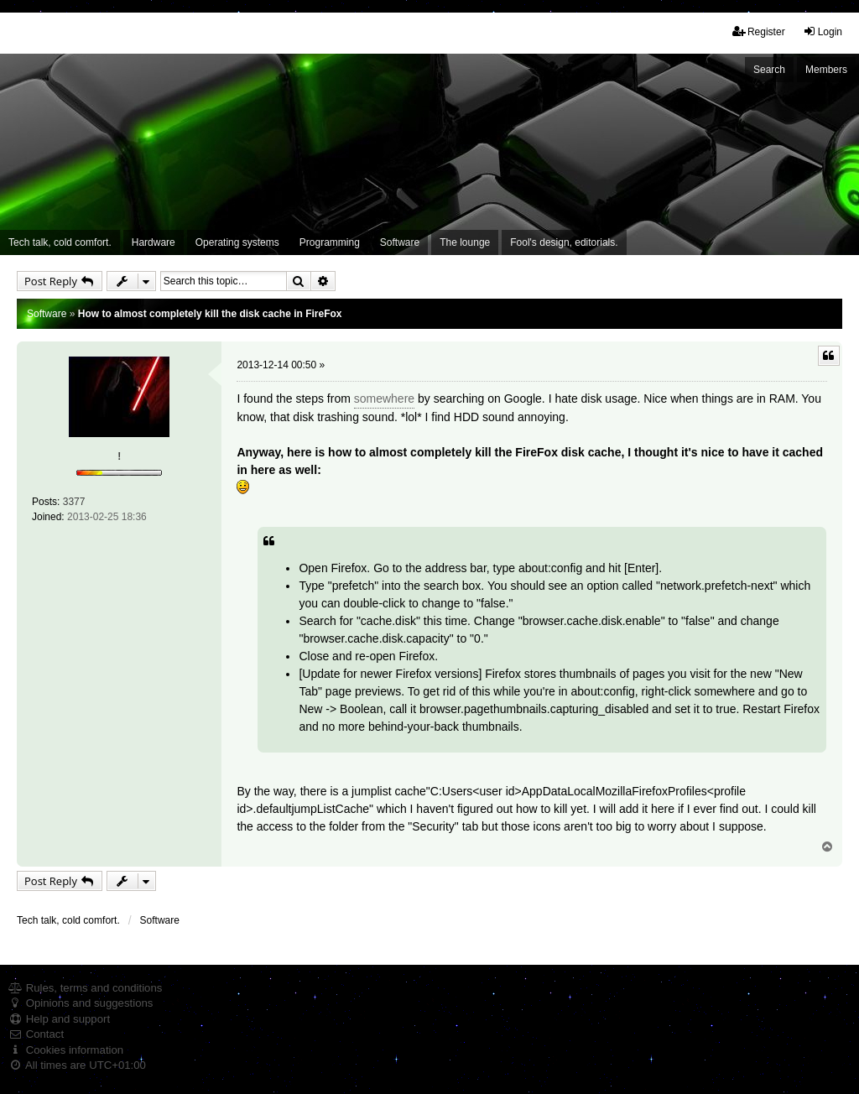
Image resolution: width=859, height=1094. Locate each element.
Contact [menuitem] (36, 1034)
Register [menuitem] (758, 31)
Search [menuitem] (769, 70)
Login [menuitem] (822, 31)
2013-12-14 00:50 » (281, 365)
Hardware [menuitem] (153, 242)
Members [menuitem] (826, 70)
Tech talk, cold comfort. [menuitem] (60, 242)
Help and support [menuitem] (59, 1019)
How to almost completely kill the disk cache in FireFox (210, 314)
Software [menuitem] (399, 242)
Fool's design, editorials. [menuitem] (563, 242)
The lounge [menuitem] (465, 242)
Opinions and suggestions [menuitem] (80, 1003)
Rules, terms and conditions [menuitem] (85, 988)
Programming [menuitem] (329, 242)
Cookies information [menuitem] (65, 1050)
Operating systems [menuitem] (237, 242)
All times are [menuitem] (77, 1065)
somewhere (384, 398)
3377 (74, 502)
